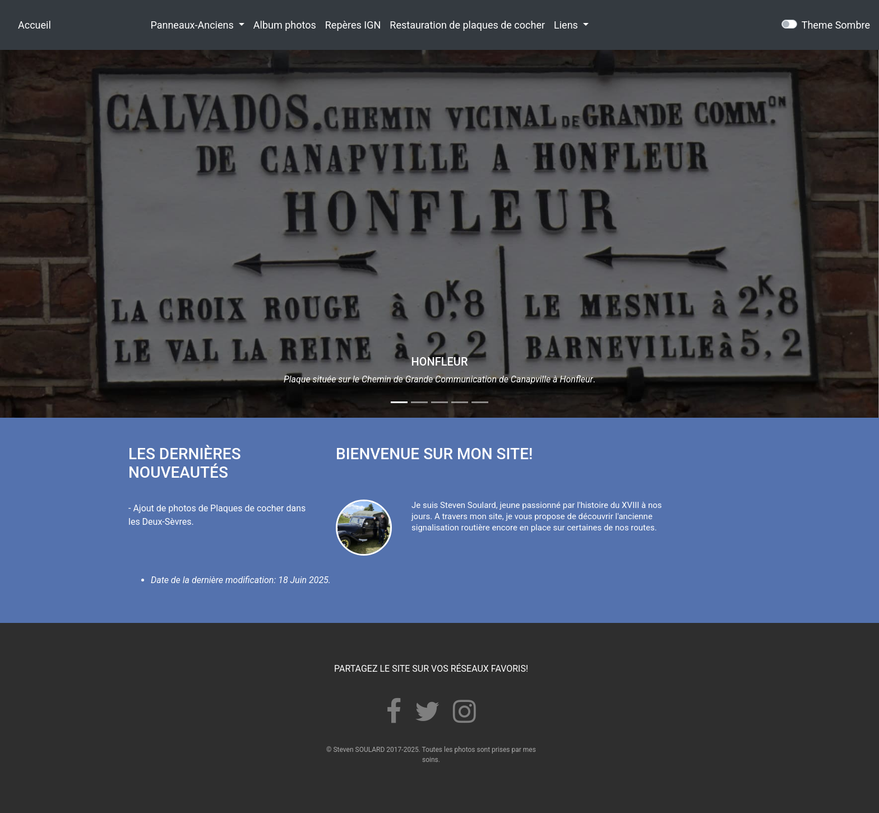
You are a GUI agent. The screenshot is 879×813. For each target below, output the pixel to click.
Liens (567, 25)
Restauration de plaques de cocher (467, 25)
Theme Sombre (836, 25)
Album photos (284, 25)
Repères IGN (353, 25)
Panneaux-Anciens (193, 25)
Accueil (34, 25)
